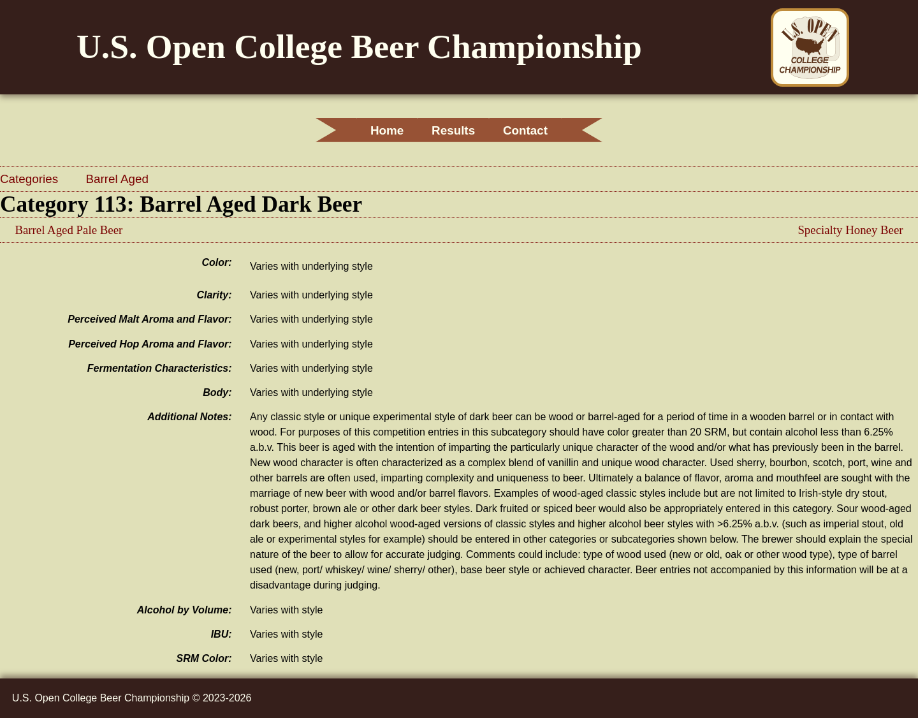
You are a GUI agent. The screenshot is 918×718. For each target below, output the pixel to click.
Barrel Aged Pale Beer (68, 230)
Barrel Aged (117, 179)
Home (378, 130)
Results (453, 130)
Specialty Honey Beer (850, 230)
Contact (533, 130)
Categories (30, 179)
